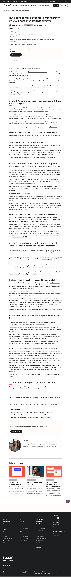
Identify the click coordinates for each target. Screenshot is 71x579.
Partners (21, 1)
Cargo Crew (12, 231)
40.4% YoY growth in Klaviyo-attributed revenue (45, 374)
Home (4, 1)
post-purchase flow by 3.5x (19, 237)
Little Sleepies (23, 145)
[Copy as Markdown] (49, 25)
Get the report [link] (15, 55)
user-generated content (16, 268)
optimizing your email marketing (18, 228)
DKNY (10, 292)
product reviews (54, 283)
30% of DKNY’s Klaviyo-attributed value (36, 309)
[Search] (61, 1)
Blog (8, 10)
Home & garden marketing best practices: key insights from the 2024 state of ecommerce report (35, 414)
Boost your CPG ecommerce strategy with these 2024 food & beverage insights (31, 412)
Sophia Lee (14, 25)
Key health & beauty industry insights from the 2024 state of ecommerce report (31, 417)
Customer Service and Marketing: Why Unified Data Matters (54, 484)
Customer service (29, 25)
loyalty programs (47, 259)
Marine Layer (12, 351)
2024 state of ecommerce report (37, 72)
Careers (25, 1)
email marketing (19, 217)
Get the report (54, 404)
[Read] (17, 471)
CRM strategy (53, 127)
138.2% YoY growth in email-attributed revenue (41, 157)
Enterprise (15, 1)
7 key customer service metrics (35, 483)
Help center (9, 1)
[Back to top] (67, 501)
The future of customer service (15, 483)
